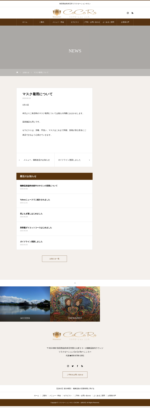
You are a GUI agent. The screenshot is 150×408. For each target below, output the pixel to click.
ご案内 (41, 22)
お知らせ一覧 (54, 259)
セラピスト (75, 22)
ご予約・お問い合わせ (92, 22)
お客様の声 (125, 22)
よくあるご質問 (108, 22)
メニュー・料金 (58, 22)
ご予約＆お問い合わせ (75, 376)
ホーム (24, 22)
